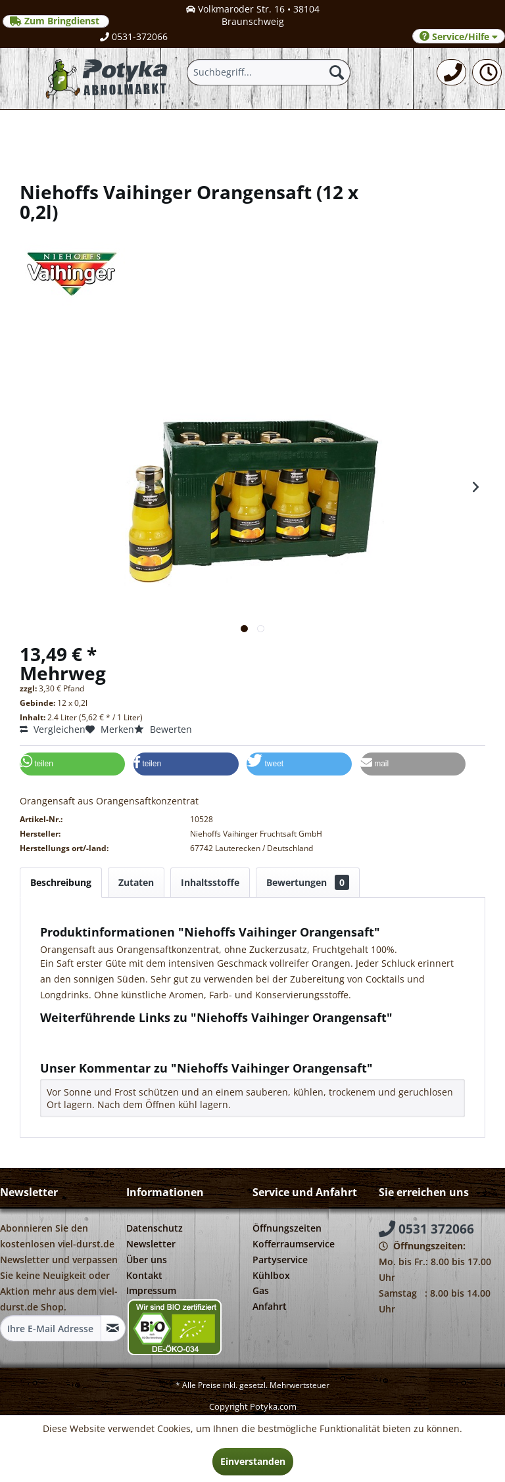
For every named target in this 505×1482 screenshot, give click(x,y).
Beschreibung (60, 882)
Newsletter (151, 1244)
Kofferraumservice (293, 1244)
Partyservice (280, 1259)
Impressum (151, 1290)
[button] (72, 764)
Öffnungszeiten (287, 1228)
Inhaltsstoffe (210, 882)
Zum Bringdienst (56, 21)
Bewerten (163, 729)
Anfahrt (269, 1306)
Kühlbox (271, 1275)
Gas (260, 1290)
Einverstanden (252, 1461)
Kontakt (144, 1275)
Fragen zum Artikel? (89, 1035)
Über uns (146, 1259)
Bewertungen (307, 882)
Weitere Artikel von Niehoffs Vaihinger (130, 1047)
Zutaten (136, 882)
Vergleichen (52, 729)
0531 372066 (426, 1229)
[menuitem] (451, 72)
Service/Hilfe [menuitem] (459, 36)
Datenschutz (154, 1228)
